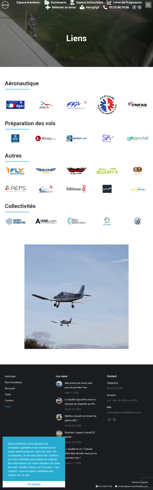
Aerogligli (89, 7)
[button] (31, 475)
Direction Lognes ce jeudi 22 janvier (80, 434)
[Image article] (59, 384)
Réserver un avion (60, 7)
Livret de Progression (124, 2)
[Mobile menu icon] (148, 5)
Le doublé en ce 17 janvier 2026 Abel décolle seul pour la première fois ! (81, 453)
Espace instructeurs (86, 2)
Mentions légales (140, 482)
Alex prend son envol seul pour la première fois (78, 385)
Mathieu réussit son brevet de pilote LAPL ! (81, 418)
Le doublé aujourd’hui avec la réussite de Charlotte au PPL (80, 401)
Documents (55, 2)
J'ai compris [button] (34, 484)
